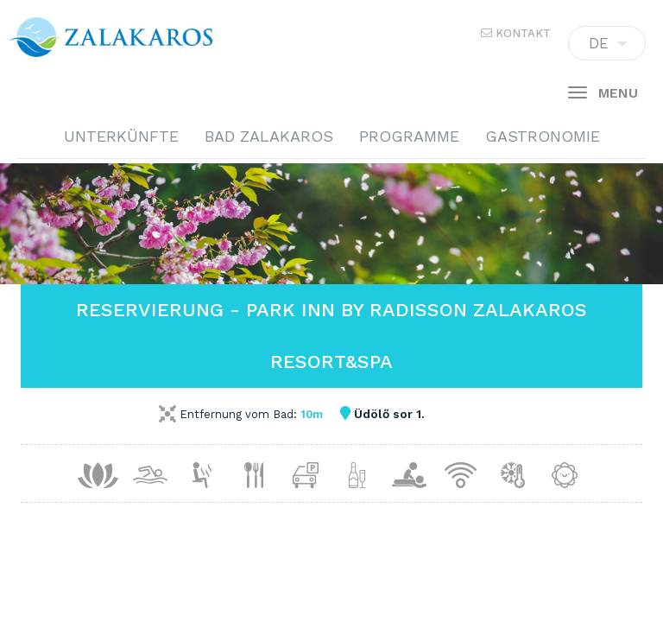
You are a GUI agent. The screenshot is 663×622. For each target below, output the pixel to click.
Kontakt (516, 33)
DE (607, 47)
